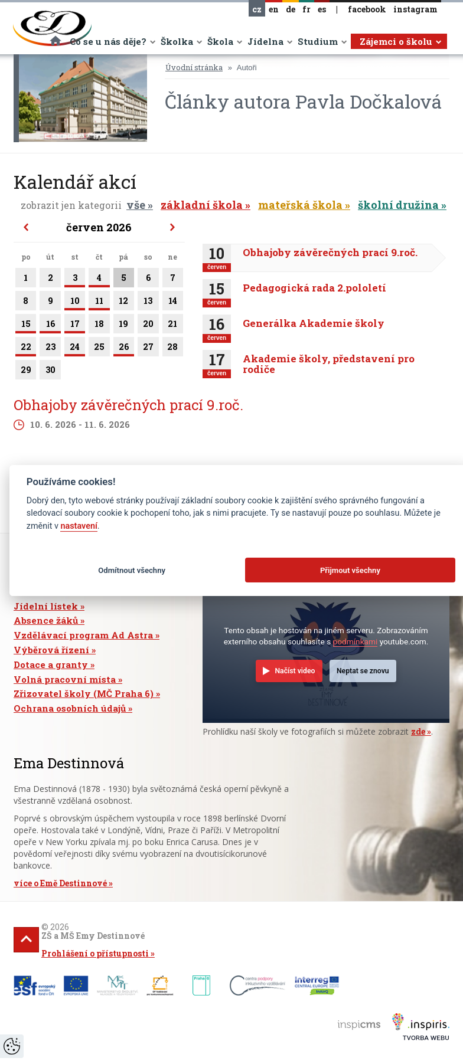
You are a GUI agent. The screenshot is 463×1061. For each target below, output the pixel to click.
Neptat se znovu (363, 671)
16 (50, 325)
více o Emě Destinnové (60, 883)
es (322, 9)
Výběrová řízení (51, 650)
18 (99, 325)
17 (74, 325)
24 (74, 348)
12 (123, 302)
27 (148, 348)
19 (123, 325)
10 (74, 302)
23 (50, 348)
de (290, 9)
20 (148, 325)
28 (172, 348)
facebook (367, 9)
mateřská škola (300, 205)
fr (306, 9)
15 (25, 325)
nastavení (78, 526)
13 (148, 302)
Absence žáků (46, 620)
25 (99, 348)
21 (172, 325)
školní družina (398, 205)
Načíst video (295, 671)
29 (25, 371)
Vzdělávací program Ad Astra (83, 635)
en (274, 9)
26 (123, 348)
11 (99, 302)
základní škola (202, 205)
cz (257, 9)
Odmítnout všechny (131, 570)
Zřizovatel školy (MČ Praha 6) (84, 693)
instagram (415, 9)
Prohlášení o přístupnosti (95, 953)
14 (172, 302)
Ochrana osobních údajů (70, 708)
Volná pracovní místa (65, 679)
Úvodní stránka (194, 67)
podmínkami (355, 641)
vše (135, 205)
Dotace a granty (51, 664)
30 (50, 371)
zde (418, 731)
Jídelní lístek (46, 606)
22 (25, 348)
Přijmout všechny (350, 570)
